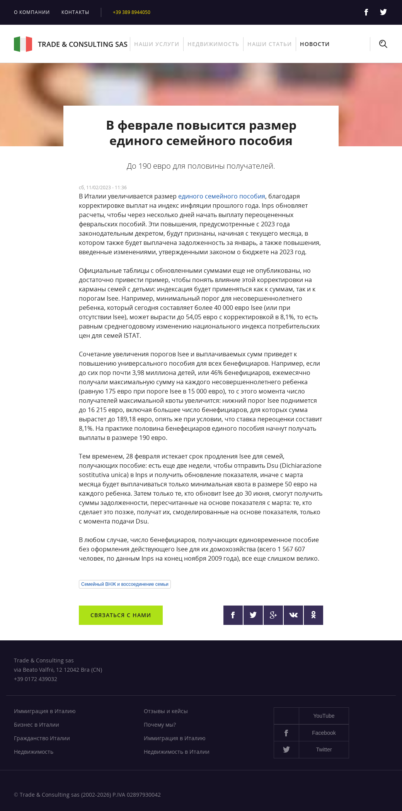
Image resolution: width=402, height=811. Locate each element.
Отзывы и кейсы (166, 711)
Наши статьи (269, 44)
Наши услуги (156, 44)
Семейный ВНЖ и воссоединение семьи (125, 584)
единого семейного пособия (221, 196)
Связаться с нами (120, 615)
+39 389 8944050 (131, 12)
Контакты (75, 12)
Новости (315, 44)
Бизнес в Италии (36, 724)
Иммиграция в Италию (45, 711)
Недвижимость (213, 44)
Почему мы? (160, 724)
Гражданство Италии (42, 738)
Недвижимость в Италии (177, 751)
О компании (32, 12)
